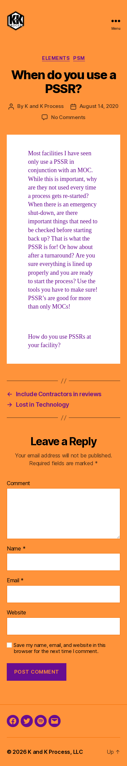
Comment (18, 483)
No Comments (68, 117)
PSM (79, 58)
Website (16, 613)
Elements (56, 58)
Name (16, 549)
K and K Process (44, 106)
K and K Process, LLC (55, 751)
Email (15, 581)
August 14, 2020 (99, 106)
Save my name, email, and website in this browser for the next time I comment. (60, 648)
